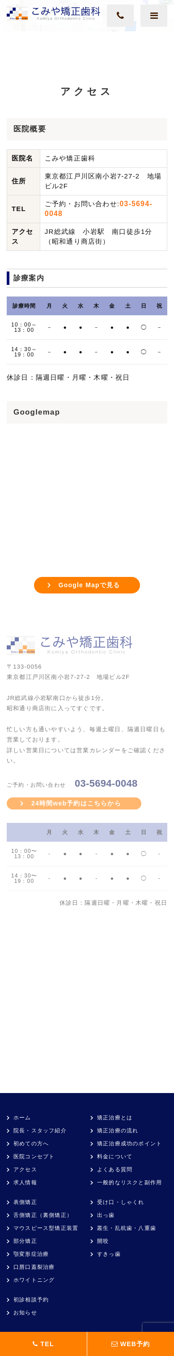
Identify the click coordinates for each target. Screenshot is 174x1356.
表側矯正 (25, 1202)
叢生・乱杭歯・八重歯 (126, 1228)
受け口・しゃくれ (120, 1202)
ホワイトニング (34, 1280)
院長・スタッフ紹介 (40, 1130)
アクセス (25, 1169)
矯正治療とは (114, 1117)
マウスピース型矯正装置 (45, 1228)
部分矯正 (25, 1241)
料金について (114, 1156)
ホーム (22, 1117)
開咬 (103, 1241)
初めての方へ (31, 1143)
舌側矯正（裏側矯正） (42, 1215)
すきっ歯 (109, 1254)
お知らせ (25, 1312)
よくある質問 (114, 1169)
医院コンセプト (34, 1156)
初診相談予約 (31, 1300)
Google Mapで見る (89, 585)
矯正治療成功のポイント (129, 1143)
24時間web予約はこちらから (76, 803)
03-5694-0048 (106, 783)
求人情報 (25, 1182)
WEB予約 (130, 1344)
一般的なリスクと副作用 (129, 1182)
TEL (43, 1344)
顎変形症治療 (31, 1254)
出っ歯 (106, 1215)
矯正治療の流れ (117, 1130)
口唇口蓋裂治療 (34, 1267)
